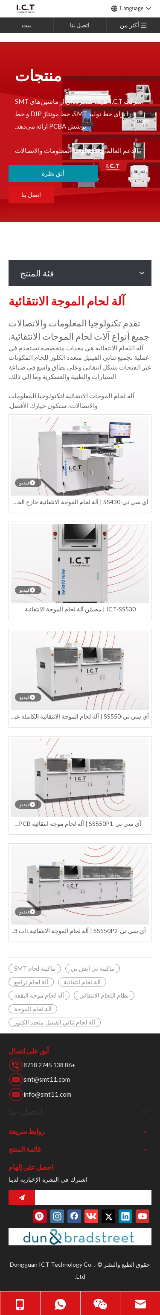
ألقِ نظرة (53, 173)
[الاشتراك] (22, 1197)
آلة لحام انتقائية (82, 982)
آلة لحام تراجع (31, 982)
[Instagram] (57, 1216)
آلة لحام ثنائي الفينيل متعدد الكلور (54, 1022)
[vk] (91, 1216)
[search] (95, 1197)
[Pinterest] (40, 1216)
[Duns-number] (80, 1237)
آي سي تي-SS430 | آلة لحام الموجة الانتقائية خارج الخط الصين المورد (80, 502)
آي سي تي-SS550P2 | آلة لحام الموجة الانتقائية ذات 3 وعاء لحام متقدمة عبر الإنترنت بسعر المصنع (80, 931)
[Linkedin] (125, 1216)
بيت (26, 25)
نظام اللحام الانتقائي (104, 995)
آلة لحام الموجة (33, 1009)
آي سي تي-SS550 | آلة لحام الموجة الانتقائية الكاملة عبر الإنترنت (80, 717)
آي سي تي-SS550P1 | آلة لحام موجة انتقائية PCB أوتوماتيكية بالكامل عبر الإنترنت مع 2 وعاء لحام (80, 824)
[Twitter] (108, 1216)
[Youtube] (142, 1216)
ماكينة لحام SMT (34, 968)
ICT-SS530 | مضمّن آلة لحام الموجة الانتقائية (80, 609)
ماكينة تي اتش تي (92, 968)
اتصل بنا (80, 25)
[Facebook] (74, 1216)
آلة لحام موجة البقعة (39, 995)
